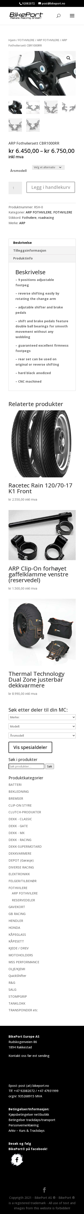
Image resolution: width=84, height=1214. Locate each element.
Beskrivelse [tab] (22, 242)
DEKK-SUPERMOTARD (25, 846)
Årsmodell (18, 170)
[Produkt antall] (15, 187)
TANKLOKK (17, 1003)
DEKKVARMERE (20, 853)
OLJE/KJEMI (17, 968)
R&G (12, 982)
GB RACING (17, 913)
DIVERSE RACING (21, 867)
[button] (69, 58)
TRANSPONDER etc (23, 1010)
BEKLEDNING (19, 791)
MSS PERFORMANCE (24, 961)
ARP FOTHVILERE (48, 40)
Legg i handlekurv (50, 187)
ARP (22, 222)
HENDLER (16, 920)
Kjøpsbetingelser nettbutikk (29, 1114)
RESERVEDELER (23, 900)
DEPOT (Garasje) (21, 860)
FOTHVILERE (26, 40)
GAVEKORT (17, 906)
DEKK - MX (16, 832)
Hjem (12, 40)
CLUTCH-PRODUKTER (25, 812)
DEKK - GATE (18, 825)
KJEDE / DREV (19, 948)
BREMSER (16, 798)
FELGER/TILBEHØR (23, 881)
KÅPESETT (16, 941)
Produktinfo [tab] (23, 258)
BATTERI (15, 784)
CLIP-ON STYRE (20, 805)
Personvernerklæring (24, 1125)
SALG (12, 989)
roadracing (46, 217)
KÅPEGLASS (17, 934)
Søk (49, 766)
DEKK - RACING (20, 839)
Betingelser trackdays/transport (32, 1119)
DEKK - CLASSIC (20, 819)
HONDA (14, 927)
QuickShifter (17, 975)
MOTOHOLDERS (21, 955)
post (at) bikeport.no (34, 1085)
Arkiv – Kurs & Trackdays (27, 1130)
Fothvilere (29, 217)
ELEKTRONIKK (19, 874)
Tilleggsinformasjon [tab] (29, 250)
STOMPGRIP (18, 996)
